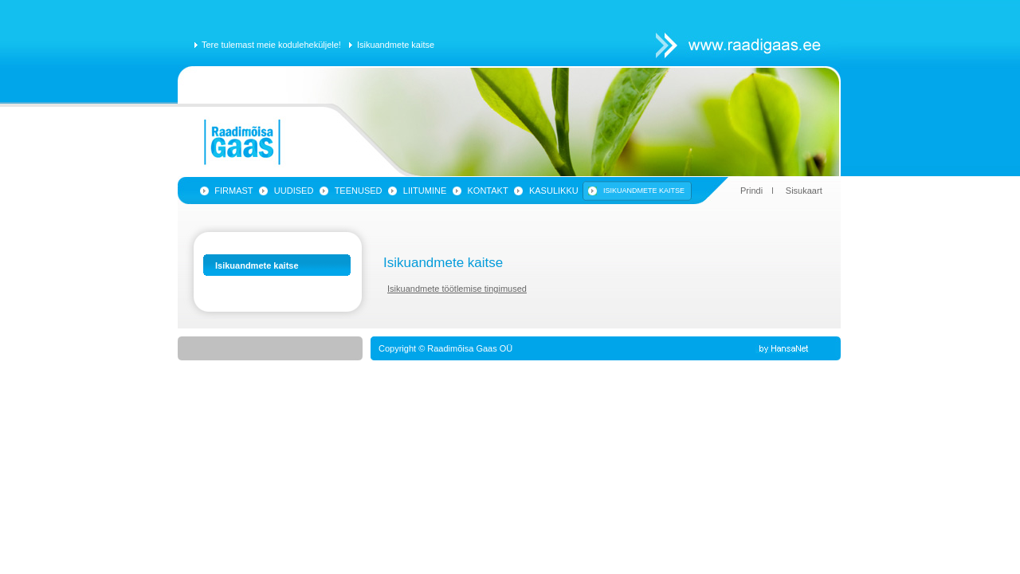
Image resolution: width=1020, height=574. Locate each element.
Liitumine (424, 190)
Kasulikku (554, 190)
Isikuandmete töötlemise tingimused (457, 288)
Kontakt (488, 190)
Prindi (751, 190)
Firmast (233, 190)
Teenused (358, 190)
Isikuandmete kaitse (395, 44)
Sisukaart (804, 190)
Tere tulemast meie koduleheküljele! (271, 44)
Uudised (294, 190)
